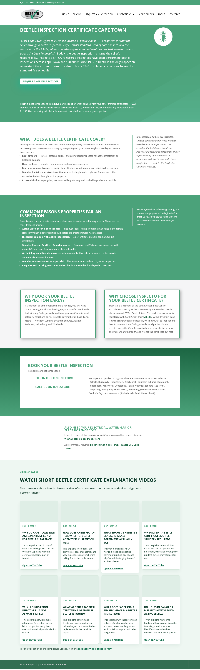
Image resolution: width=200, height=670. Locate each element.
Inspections (124, 15)
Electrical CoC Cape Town (104, 446)
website (147, 318)
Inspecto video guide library (95, 649)
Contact (175, 15)
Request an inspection (45, 82)
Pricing (77, 15)
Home (65, 15)
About (161, 15)
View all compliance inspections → (83, 440)
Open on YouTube (32, 566)
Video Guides (146, 15)
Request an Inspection (99, 15)
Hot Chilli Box (58, 665)
